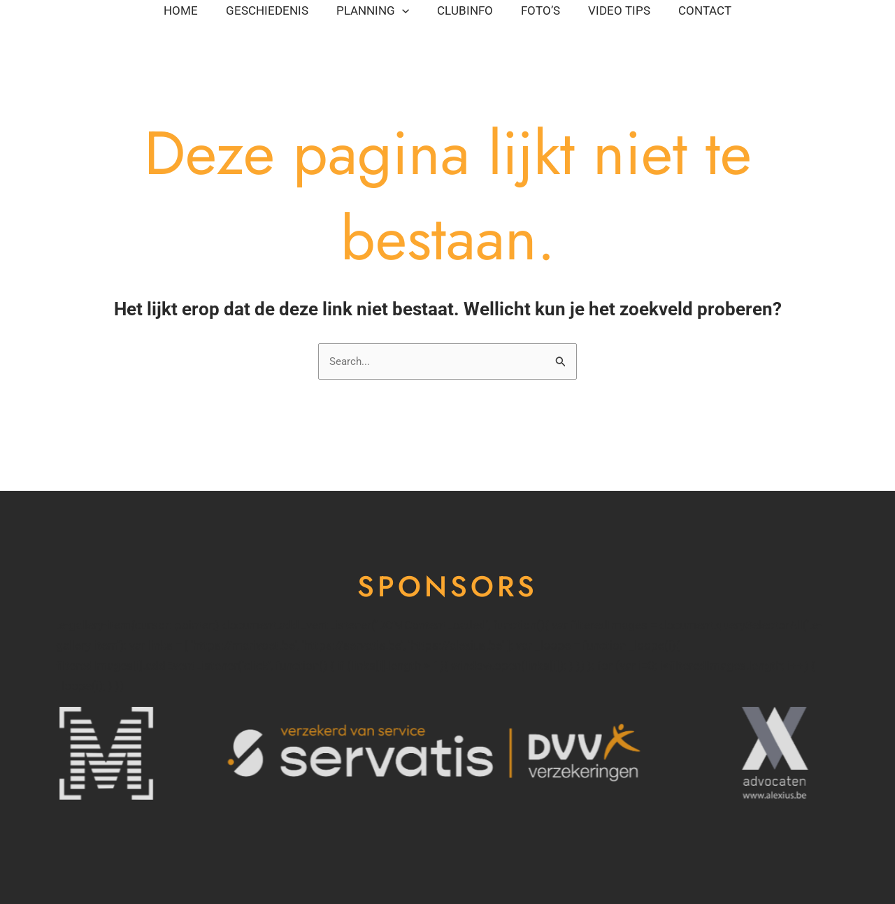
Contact (86, 52)
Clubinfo (487, 17)
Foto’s (604, 17)
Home (76, 17)
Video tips (725, 17)
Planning (352, 17)
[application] (382, 17)
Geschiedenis (205, 17)
